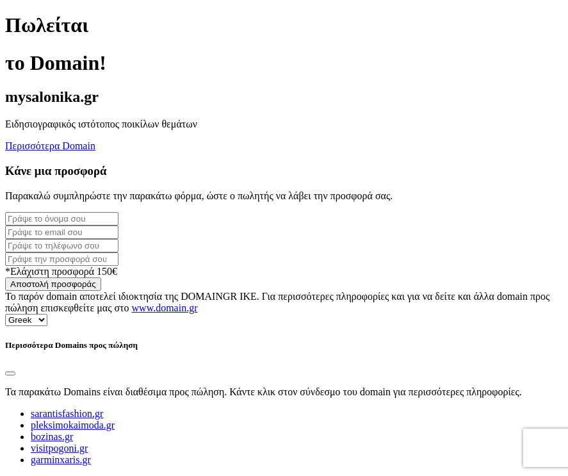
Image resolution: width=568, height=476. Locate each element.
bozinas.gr (52, 436)
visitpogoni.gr (59, 448)
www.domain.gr (165, 307)
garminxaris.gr (61, 459)
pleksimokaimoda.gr (73, 425)
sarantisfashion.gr (67, 413)
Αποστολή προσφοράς (53, 284)
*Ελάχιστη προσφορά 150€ (61, 271)
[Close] (10, 373)
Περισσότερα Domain (50, 145)
